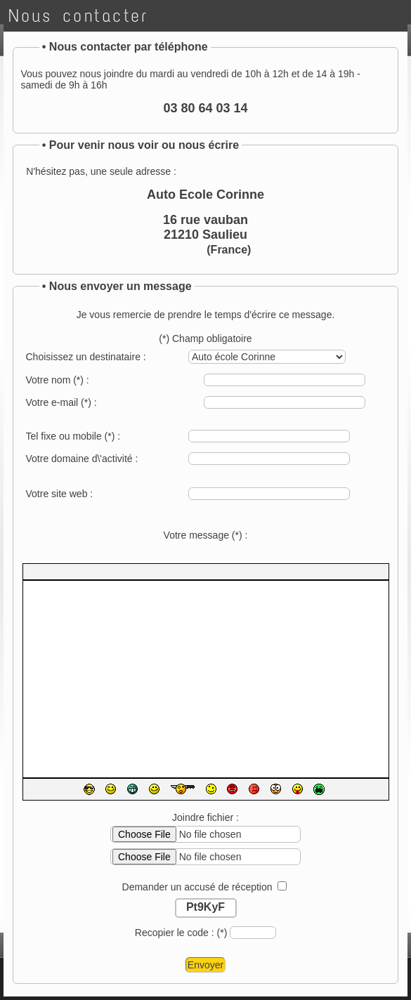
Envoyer (205, 965)
